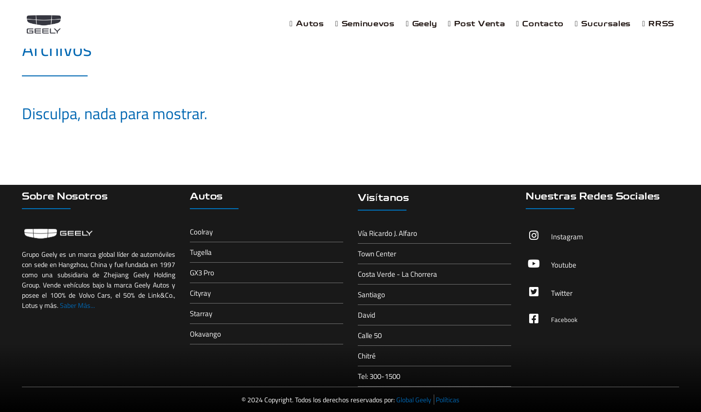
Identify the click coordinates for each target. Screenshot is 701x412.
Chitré (367, 355)
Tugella (201, 252)
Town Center (377, 253)
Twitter (561, 293)
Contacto (540, 24)
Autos (307, 24)
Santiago (371, 294)
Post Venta (476, 24)
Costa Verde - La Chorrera (397, 274)
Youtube (563, 264)
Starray (201, 313)
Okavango (205, 334)
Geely (421, 24)
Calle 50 (370, 335)
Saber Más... (77, 305)
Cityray (200, 293)
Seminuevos (365, 24)
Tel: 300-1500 (379, 376)
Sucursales (603, 24)
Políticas (448, 399)
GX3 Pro (202, 272)
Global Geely (413, 399)
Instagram (567, 236)
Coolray (201, 231)
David (366, 315)
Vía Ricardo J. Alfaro (387, 233)
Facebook (564, 319)
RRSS (658, 24)
